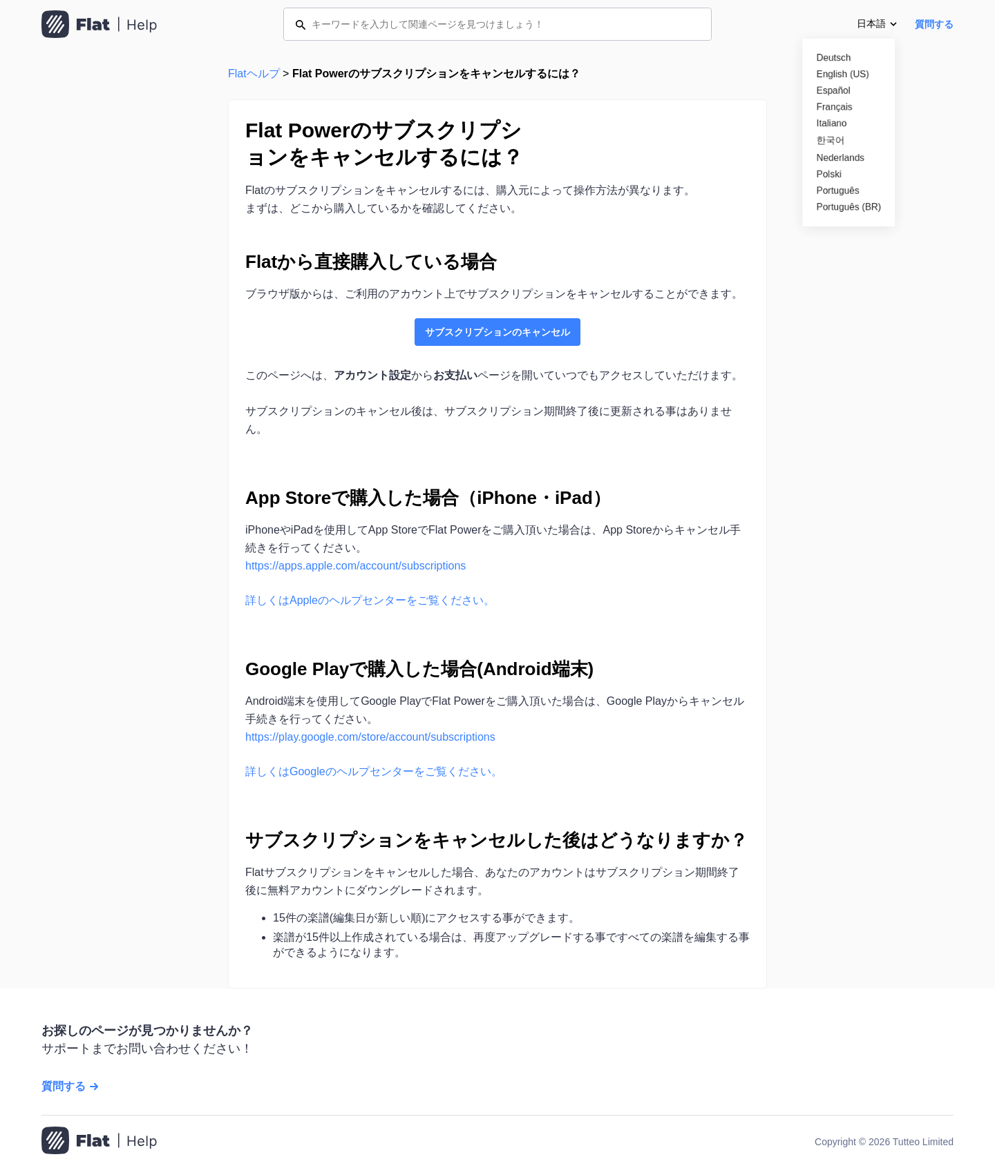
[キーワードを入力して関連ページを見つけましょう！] (497, 24)
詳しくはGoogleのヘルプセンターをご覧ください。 (373, 771)
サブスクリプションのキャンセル (497, 332)
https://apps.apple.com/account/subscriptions (355, 566)
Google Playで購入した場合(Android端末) (419, 669)
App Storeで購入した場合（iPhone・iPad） (428, 497)
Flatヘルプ (254, 73)
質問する (934, 24)
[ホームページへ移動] (99, 1142)
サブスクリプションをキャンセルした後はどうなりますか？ (496, 840)
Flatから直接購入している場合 (371, 261)
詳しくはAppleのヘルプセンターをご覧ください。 (370, 600)
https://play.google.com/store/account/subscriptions (370, 737)
